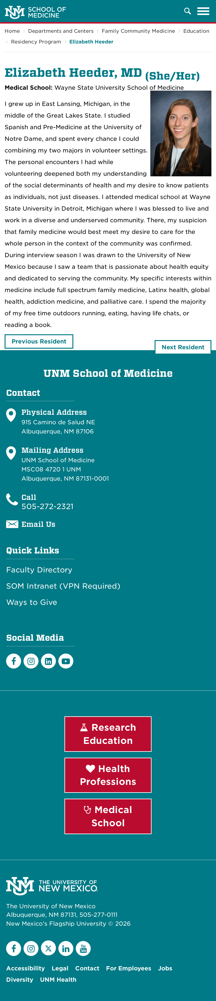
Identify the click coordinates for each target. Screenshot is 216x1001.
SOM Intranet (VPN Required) (63, 586)
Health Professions (108, 775)
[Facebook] (13, 661)
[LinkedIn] (48, 661)
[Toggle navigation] (203, 11)
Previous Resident (39, 341)
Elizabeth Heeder (91, 42)
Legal (60, 968)
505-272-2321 (47, 506)
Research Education (108, 734)
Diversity (19, 979)
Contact (87, 968)
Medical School (108, 816)
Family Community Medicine (138, 31)
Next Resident (183, 347)
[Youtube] (65, 661)
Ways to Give (31, 602)
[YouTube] (83, 948)
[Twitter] (48, 947)
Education (196, 31)
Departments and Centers (60, 31)
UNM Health (58, 979)
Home (12, 31)
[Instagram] (31, 661)
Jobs (165, 968)
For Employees (128, 968)
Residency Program (36, 42)
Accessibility (25, 968)
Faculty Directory (39, 570)
